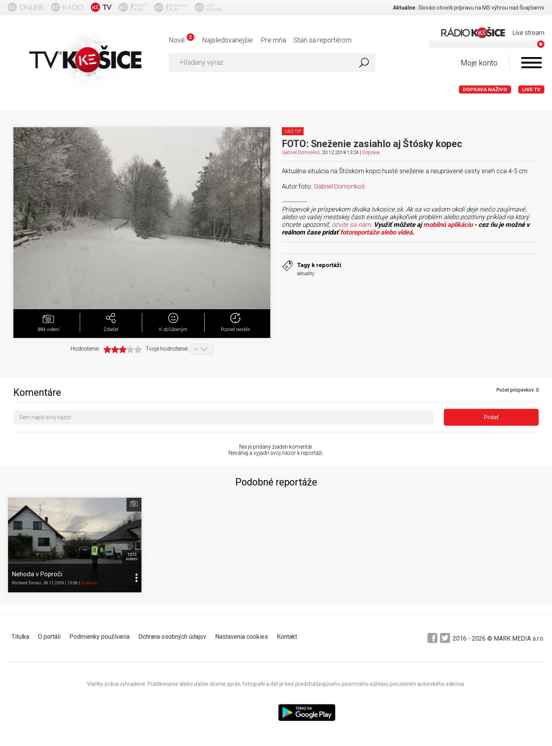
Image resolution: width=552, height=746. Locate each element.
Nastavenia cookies (241, 636)
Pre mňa (273, 40)
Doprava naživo (485, 89)
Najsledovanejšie (227, 40)
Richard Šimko (26, 582)
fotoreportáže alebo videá (376, 232)
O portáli (49, 636)
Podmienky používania (99, 636)
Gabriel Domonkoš (301, 152)
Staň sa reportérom (323, 40)
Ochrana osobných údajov (172, 636)
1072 (132, 556)
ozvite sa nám (351, 224)
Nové (181, 40)
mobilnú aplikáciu (448, 224)
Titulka (20, 636)
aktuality (305, 273)
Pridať (491, 417)
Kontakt (287, 636)
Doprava (371, 152)
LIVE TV (531, 89)
